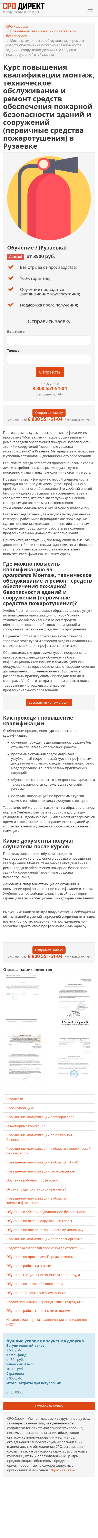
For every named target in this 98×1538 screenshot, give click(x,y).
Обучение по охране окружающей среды (39, 1221)
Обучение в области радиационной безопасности (46, 1212)
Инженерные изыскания (25, 1126)
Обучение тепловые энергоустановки (36, 1293)
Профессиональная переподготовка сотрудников (45, 1302)
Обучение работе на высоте (28, 1265)
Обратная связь (62, 1470)
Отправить (50, 372)
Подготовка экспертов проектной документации (45, 1248)
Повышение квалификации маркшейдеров (40, 1171)
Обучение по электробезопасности (34, 1284)
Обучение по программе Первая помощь (39, 1256)
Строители (14, 1099)
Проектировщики (20, 1108)
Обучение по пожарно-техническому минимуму (44, 1230)
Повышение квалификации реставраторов (40, 1117)
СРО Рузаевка (17, 26)
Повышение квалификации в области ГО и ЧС (42, 1162)
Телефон (14, 350)
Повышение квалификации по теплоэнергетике (44, 1239)
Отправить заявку (49, 1406)
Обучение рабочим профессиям (32, 1180)
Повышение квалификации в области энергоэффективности (36, 1200)
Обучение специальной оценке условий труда (43, 1275)
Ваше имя (15, 331)
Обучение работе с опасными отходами (38, 1310)
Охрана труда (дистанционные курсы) (36, 1189)
